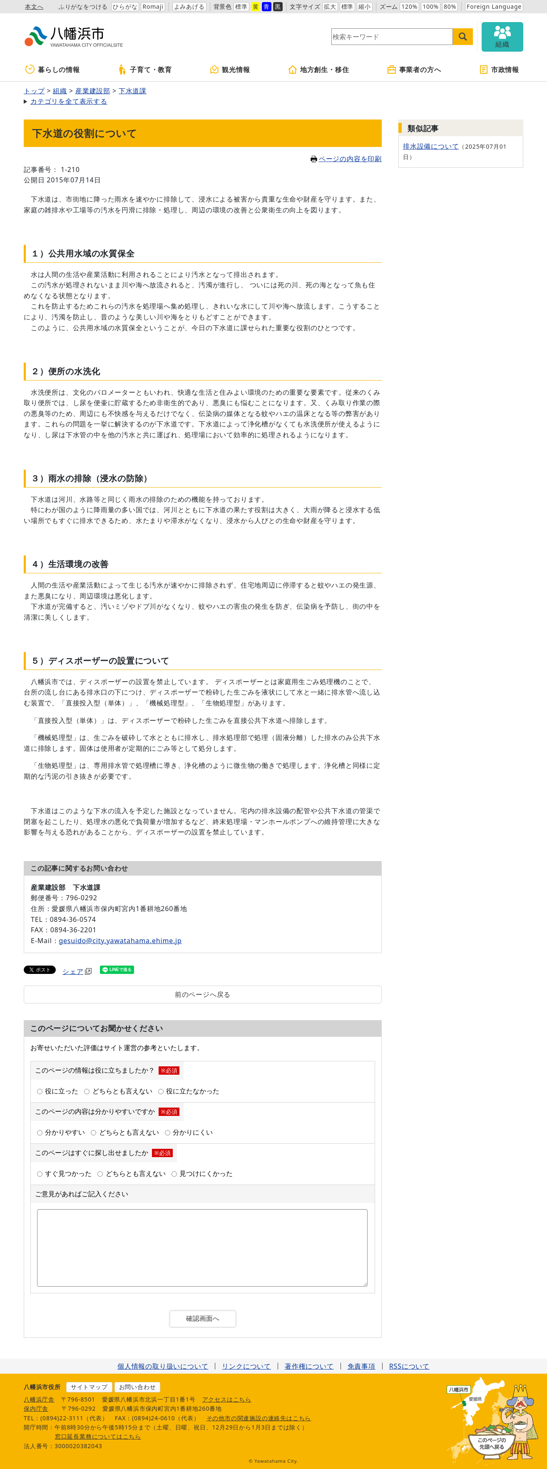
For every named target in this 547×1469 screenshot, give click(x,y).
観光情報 (229, 70)
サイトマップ (89, 1387)
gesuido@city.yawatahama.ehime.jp (120, 940)
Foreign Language (494, 6)
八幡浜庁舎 (39, 1399)
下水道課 (133, 90)
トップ (34, 90)
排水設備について (431, 146)
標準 (241, 6)
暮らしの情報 (52, 70)
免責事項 (361, 1366)
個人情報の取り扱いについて (162, 1366)
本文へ (34, 6)
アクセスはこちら (226, 1399)
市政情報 (499, 70)
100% (431, 6)
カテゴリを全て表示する (68, 101)
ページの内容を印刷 (346, 158)
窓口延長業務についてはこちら (98, 1436)
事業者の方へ (414, 70)
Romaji (152, 6)
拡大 (330, 6)
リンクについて (246, 1366)
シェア (77, 971)
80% (450, 6)
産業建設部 (92, 90)
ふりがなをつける (83, 6)
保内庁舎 (36, 1408)
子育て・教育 (144, 70)
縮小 (364, 6)
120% (409, 6)
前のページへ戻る (203, 994)
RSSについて (409, 1366)
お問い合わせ (137, 1387)
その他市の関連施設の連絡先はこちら (258, 1418)
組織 (60, 90)
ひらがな (125, 6)
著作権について (309, 1366)
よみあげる (189, 6)
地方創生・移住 (318, 70)
